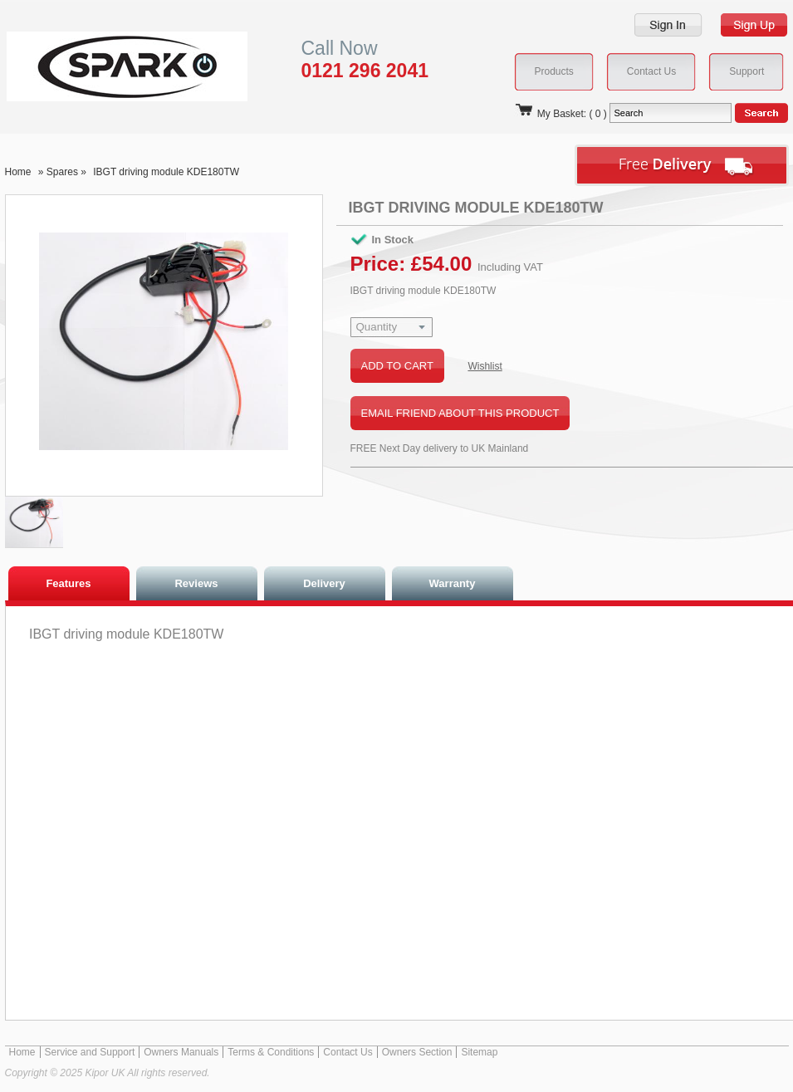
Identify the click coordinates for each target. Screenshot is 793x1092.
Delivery (324, 583)
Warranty (452, 583)
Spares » (68, 172)
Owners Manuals (181, 1052)
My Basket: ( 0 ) (560, 114)
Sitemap (479, 1052)
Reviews (196, 583)
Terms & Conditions (271, 1052)
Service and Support (90, 1052)
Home (18, 172)
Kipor (102, 66)
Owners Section (417, 1052)
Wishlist (484, 366)
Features (68, 583)
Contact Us (347, 1052)
